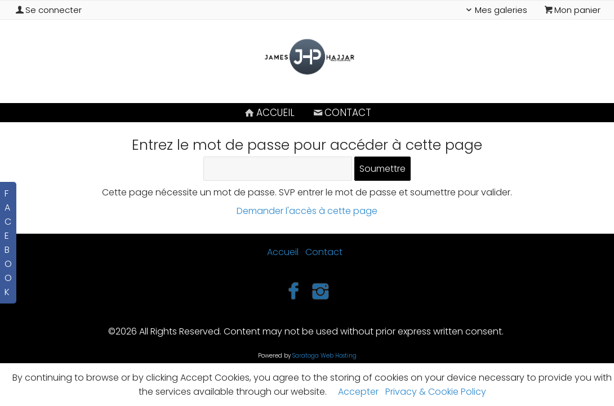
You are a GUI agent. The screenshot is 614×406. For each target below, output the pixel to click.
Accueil (269, 112)
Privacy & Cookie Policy (435, 391)
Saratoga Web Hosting (324, 355)
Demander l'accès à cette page (307, 210)
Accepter (358, 391)
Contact (342, 112)
